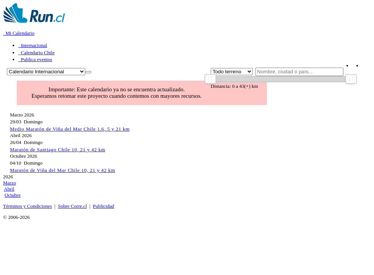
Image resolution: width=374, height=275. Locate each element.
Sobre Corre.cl (72, 206)
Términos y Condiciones (27, 206)
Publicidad (103, 206)
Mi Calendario (18, 33)
